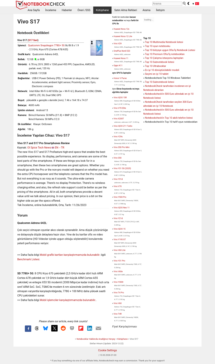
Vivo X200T (119, 118)
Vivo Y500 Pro (120, 197)
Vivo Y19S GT (120, 239)
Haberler (67, 10)
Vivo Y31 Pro (119, 261)
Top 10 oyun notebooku (157, 46)
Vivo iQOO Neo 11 (122, 207)
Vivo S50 (118, 158)
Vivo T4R (118, 314)
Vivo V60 (118, 303)
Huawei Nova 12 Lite (123, 36)
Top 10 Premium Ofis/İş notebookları (165, 54)
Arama (146, 10)
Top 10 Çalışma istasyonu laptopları (164, 58)
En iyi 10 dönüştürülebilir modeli (162, 70)
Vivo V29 (118, 43)
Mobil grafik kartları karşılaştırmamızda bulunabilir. (70, 254)
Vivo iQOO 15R (120, 97)
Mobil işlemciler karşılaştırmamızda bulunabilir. (68, 300)
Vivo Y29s (118, 136)
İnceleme (50, 10)
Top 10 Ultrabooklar (155, 66)
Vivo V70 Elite (120, 108)
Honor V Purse (120, 78)
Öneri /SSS (83, 10)
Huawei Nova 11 (121, 58)
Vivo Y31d (118, 179)
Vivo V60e (118, 271)
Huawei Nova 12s (121, 29)
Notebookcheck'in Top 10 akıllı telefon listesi (169, 117)
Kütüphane (102, 10)
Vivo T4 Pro (119, 292)
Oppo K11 (118, 65)
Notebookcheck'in (155, 109)
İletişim (160, 10)
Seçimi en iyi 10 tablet (156, 74)
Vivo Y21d (118, 218)
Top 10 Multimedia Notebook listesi (164, 42)
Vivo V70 (118, 186)
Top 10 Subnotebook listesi (159, 62)
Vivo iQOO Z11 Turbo (123, 126)
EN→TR (59, 147)
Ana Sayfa (34, 10)
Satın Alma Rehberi (125, 10)
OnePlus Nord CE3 (122, 51)
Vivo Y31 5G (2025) (122, 168)
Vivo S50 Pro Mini (122, 147)
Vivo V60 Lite (119, 250)
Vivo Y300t (118, 282)
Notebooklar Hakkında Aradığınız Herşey (96, 339)
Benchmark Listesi (28, 259)
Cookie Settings (107, 350)
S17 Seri (33, 40)
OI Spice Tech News (39, 147)
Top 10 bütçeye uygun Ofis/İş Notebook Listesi (170, 50)
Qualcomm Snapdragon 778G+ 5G (46, 45)
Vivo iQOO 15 (119, 229)
